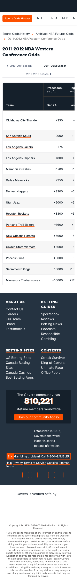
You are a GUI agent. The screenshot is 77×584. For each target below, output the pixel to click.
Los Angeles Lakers (19, 147)
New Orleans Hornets (20, 235)
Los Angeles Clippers (20, 158)
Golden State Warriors (21, 247)
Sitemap (64, 462)
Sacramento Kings (18, 269)
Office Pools (50, 372)
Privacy (18, 462)
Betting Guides (49, 304)
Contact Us (14, 309)
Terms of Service (35, 462)
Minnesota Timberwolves (23, 280)
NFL (41, 18)
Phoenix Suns (15, 258)
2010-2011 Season (19, 65)
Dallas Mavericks (17, 180)
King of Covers (52, 363)
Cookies (52, 462)
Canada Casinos (18, 372)
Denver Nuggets (17, 191)
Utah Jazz (13, 202)
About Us (15, 301)
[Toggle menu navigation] (72, 6)
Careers (12, 314)
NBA (54, 18)
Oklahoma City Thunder (22, 120)
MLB (65, 18)
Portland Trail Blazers (20, 224)
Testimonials (15, 329)
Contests (51, 350)
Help (9, 462)
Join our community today (38, 417)
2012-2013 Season (38, 74)
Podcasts (48, 329)
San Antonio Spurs (18, 135)
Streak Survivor (53, 358)
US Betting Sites (18, 358)
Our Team (13, 319)
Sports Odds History (16, 33)
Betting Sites (20, 350)
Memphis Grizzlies (18, 169)
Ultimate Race (52, 367)
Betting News (51, 324)
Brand (10, 324)
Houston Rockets (17, 213)
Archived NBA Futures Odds (55, 33)
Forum (10, 466)
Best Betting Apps (20, 377)
